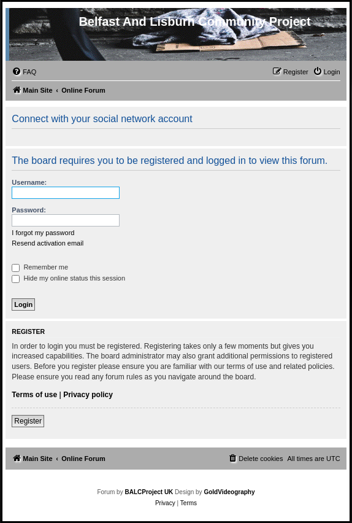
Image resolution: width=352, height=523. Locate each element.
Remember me (40, 267)
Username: (29, 182)
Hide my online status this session (68, 278)
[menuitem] (24, 71)
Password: (29, 210)
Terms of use (34, 394)
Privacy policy (88, 394)
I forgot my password (43, 232)
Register (28, 421)
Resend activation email (47, 243)
